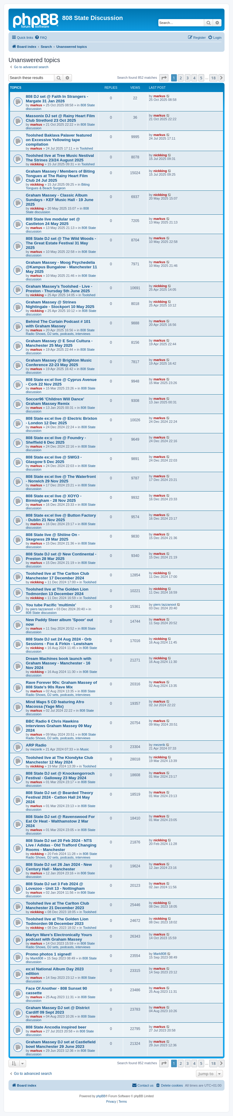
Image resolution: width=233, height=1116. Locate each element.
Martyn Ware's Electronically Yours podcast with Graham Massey (59, 937)
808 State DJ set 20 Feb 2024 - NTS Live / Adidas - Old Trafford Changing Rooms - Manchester (61, 845)
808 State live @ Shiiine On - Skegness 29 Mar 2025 (52, 536)
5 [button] (201, 78)
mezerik (36, 749)
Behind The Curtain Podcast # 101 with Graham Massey (58, 323)
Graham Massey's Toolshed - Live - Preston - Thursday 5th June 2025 (59, 288)
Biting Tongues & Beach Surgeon (57, 186)
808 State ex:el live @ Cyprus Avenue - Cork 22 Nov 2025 (61, 381)
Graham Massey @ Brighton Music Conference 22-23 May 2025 (59, 362)
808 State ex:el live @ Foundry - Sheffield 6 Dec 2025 (56, 440)
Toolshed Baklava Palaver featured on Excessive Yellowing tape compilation (59, 140)
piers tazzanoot (41, 609)
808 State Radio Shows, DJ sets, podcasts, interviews (60, 332)
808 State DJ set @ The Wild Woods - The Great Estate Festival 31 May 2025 (61, 243)
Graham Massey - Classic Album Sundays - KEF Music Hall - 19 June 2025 (59, 200)
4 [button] (194, 78)
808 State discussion (41, 612)
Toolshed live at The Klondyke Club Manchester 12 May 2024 (59, 759)
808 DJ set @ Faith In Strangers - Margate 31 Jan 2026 (57, 98)
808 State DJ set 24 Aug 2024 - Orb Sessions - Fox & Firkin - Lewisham (59, 641)
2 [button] (181, 78)
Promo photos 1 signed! (49, 954)
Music (84, 749)
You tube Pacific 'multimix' (51, 605)
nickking (37, 164)
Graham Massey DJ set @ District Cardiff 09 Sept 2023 (57, 1010)
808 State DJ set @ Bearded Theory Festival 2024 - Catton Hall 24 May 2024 (59, 797)
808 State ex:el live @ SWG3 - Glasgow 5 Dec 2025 (54, 459)
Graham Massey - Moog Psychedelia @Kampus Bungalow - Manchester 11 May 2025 (61, 267)
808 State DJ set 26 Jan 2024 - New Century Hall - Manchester (59, 866)
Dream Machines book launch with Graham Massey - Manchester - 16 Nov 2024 (58, 663)
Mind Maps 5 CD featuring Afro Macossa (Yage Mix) (55, 704)
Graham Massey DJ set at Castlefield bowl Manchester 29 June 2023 (61, 1044)
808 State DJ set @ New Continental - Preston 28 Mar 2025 (61, 556)
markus (36, 105)
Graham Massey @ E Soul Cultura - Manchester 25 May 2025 (59, 343)
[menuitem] (41, 37)
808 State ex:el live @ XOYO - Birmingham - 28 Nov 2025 (54, 498)
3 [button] (188, 78)
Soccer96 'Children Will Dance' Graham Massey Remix (55, 401)
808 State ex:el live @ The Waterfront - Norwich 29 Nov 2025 (61, 478)
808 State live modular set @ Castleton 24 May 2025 (53, 221)
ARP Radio (36, 745)
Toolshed (86, 148)
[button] (163, 77)
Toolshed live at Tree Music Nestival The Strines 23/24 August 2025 (60, 157)
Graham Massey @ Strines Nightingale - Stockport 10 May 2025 (60, 304)
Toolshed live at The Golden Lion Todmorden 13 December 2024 (57, 591)
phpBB (100, 1096)
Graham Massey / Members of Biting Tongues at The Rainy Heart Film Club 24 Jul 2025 (60, 176)
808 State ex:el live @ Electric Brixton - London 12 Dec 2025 (61, 420)
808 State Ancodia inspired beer (56, 1027)
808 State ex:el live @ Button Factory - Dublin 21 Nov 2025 (61, 517)
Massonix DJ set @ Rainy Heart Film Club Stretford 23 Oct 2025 (60, 118)
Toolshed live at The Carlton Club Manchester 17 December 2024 (57, 575)
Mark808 (36, 958)
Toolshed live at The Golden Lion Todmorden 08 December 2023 (57, 921)
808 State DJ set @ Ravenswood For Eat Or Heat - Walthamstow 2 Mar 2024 (60, 821)
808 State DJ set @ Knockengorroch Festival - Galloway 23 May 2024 (60, 775)
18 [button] (213, 78)
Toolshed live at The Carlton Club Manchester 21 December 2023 (57, 905)
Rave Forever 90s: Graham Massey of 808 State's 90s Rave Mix (61, 684)
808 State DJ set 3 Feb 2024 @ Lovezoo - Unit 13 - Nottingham (55, 886)
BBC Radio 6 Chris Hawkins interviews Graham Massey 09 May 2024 (59, 726)
